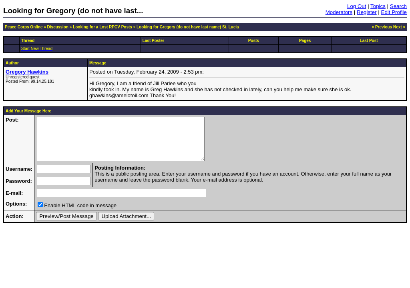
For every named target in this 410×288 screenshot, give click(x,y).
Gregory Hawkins (27, 72)
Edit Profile (394, 12)
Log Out (356, 6)
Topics (378, 6)
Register (367, 12)
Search (398, 6)
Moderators (339, 12)
